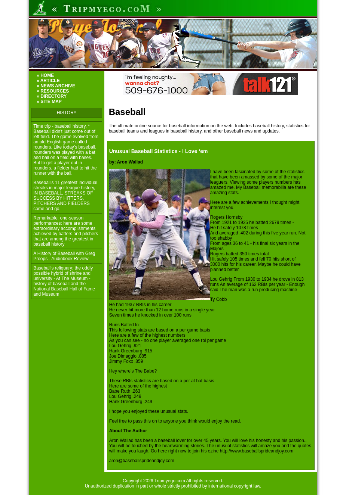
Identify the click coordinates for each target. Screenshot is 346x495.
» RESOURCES (53, 91)
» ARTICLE (48, 80)
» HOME (45, 75)
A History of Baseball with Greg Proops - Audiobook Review (64, 256)
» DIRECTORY (52, 96)
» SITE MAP (49, 101)
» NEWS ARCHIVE (56, 85)
